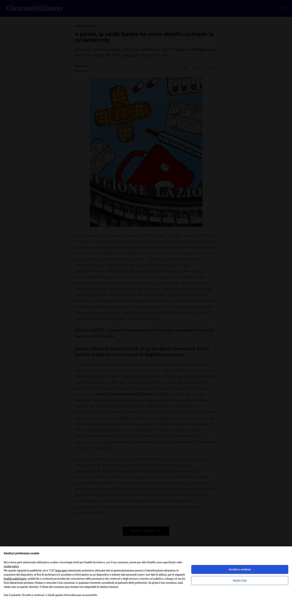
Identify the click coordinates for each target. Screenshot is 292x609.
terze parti (61, 570)
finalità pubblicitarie (15, 578)
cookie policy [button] (11, 566)
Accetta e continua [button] (240, 569)
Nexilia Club (240, 580)
